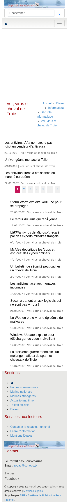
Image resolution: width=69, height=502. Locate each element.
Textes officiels (19, 404)
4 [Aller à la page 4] (37, 189)
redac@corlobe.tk (25, 465)
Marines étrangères (23, 396)
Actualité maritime (22, 400)
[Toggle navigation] (59, 23)
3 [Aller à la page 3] (30, 189)
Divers (14, 409)
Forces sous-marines (24, 387)
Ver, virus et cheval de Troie (18, 108)
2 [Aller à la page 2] (24, 189)
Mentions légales (21, 435)
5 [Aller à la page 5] (43, 189)
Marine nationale (21, 391)
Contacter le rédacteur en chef (30, 426)
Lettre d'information (22, 431)
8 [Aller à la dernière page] (57, 189)
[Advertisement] (34, 65)
